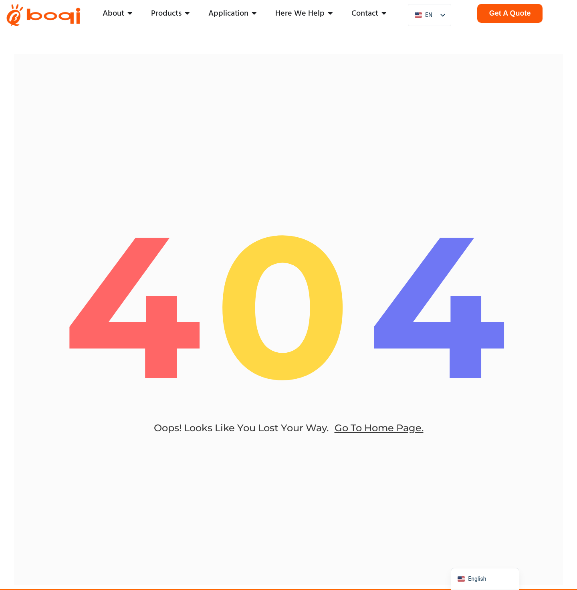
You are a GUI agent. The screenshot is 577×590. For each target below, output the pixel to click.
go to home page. (379, 434)
